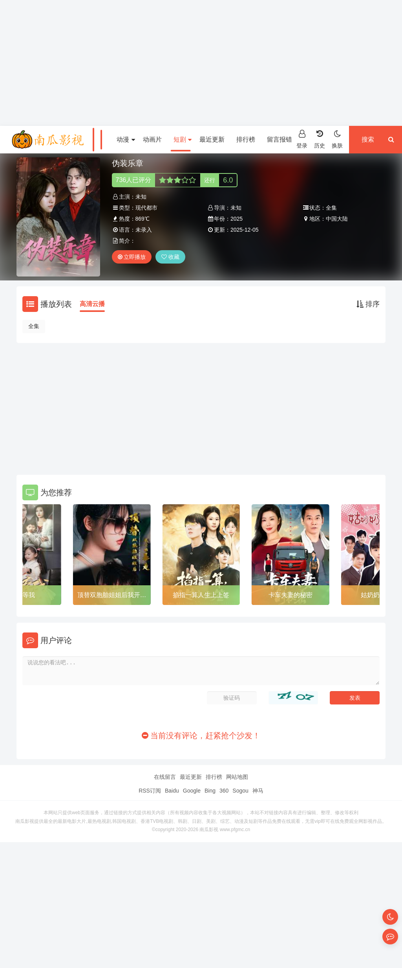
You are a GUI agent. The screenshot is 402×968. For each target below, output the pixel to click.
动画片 (152, 139)
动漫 (126, 139)
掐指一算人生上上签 (201, 595)
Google (192, 790)
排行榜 (245, 139)
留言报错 (279, 139)
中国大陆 (337, 219)
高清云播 (92, 304)
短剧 (183, 139)
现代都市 (146, 208)
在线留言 (165, 777)
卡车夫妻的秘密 (290, 595)
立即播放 (132, 257)
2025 (236, 219)
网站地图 (237, 777)
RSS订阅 (150, 790)
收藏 (170, 257)
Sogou (240, 790)
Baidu (172, 790)
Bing (210, 790)
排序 (368, 304)
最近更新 (212, 139)
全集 (33, 326)
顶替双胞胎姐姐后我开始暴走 (111, 596)
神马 (257, 790)
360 (223, 790)
